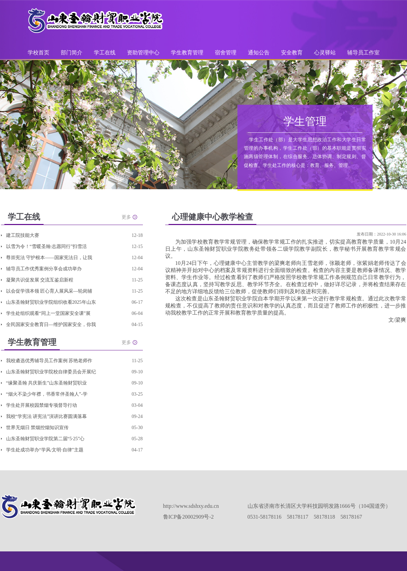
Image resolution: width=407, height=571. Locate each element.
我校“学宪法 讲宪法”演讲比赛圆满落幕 (46, 416)
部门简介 (71, 52)
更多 (126, 217)
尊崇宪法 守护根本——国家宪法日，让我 (49, 257)
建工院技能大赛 (22, 235)
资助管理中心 (143, 52)
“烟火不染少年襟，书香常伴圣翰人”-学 (46, 394)
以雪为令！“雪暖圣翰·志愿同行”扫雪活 (46, 246)
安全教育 (292, 52)
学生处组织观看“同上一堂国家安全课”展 (48, 313)
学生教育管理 (187, 52)
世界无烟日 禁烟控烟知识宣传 (37, 427)
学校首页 (38, 52)
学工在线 (105, 52)
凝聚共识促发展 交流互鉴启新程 (40, 279)
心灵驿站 (325, 52)
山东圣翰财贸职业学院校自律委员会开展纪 (51, 371)
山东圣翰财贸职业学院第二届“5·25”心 (45, 438)
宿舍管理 (225, 52)
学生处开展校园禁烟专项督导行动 (41, 405)
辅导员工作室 (363, 52)
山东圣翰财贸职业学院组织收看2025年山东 (51, 302)
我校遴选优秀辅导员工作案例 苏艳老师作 (49, 360)
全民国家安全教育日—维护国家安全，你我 (51, 324)
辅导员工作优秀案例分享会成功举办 (44, 268)
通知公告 (259, 52)
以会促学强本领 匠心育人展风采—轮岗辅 (49, 291)
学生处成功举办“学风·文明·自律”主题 (44, 449)
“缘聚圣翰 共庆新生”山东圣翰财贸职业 (46, 383)
